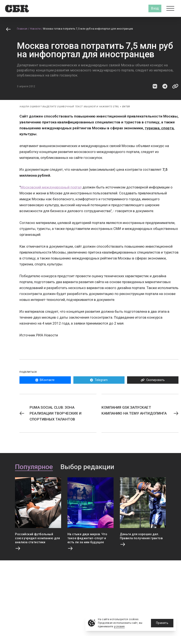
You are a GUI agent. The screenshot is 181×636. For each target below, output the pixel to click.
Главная (22, 28)
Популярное (34, 467)
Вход (155, 8)
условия (119, 626)
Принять (162, 623)
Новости (35, 28)
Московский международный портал (51, 187)
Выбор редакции (87, 467)
